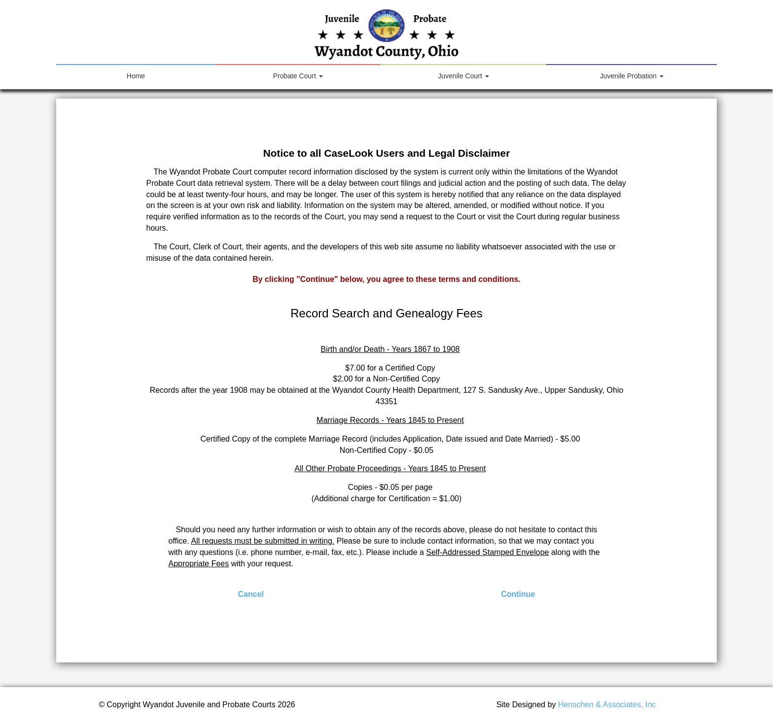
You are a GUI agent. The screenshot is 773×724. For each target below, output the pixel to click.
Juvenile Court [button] (463, 76)
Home (149, 72)
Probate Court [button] (298, 76)
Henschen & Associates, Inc (607, 704)
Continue (518, 594)
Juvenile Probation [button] (632, 76)
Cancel (251, 594)
